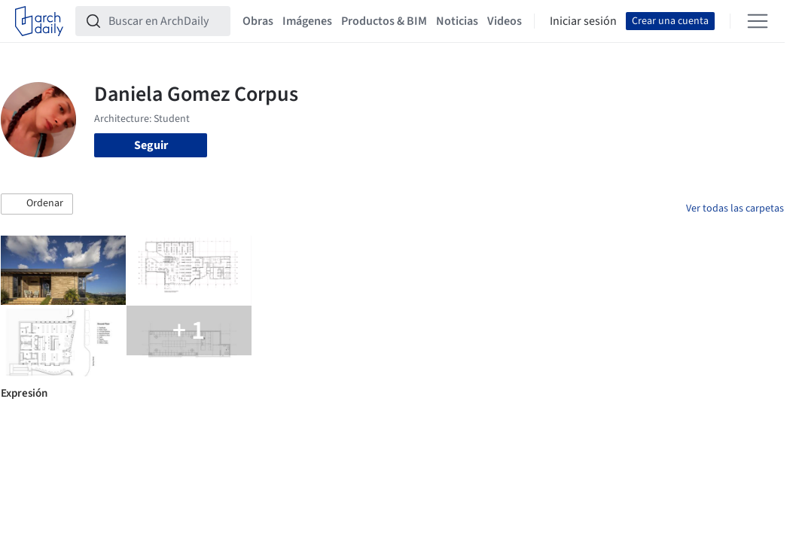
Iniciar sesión (583, 21)
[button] (37, 204)
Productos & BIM (384, 21)
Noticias (457, 21)
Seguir (151, 145)
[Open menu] (758, 21)
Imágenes (307, 21)
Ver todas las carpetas (735, 208)
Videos (504, 21)
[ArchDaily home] (39, 21)
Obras (257, 21)
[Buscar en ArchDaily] (164, 21)
